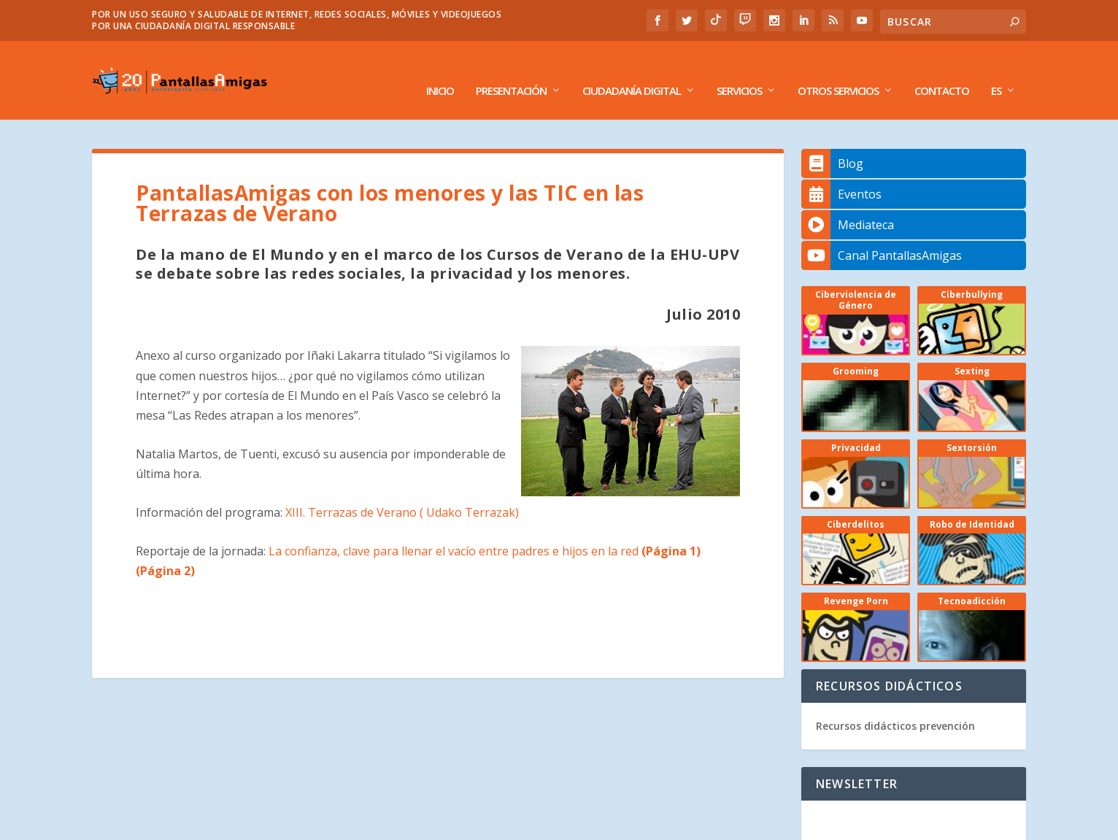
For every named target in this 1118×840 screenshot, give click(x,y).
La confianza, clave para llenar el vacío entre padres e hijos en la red (483, 530)
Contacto (941, 70)
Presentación (511, 70)
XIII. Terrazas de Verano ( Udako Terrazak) (402, 491)
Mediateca (847, 204)
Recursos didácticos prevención (895, 705)
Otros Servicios (838, 70)
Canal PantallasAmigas (881, 235)
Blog (832, 143)
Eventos (841, 173)
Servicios (739, 70)
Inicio (440, 70)
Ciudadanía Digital (631, 70)
